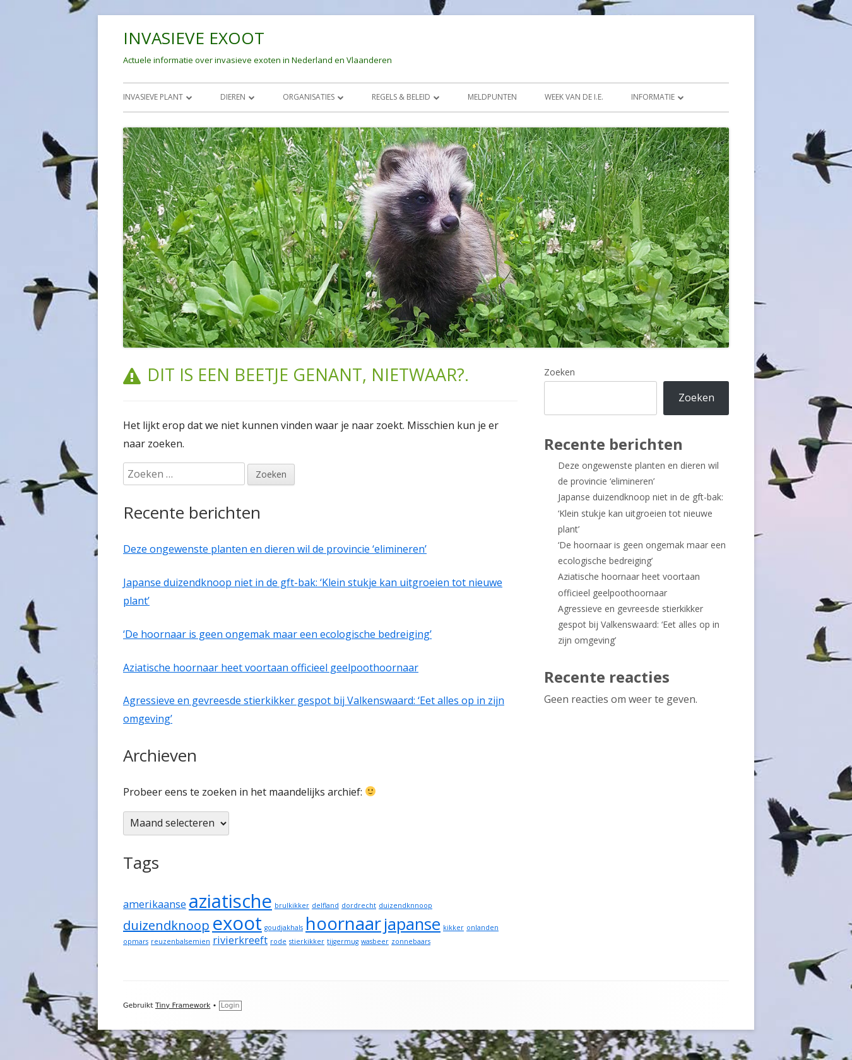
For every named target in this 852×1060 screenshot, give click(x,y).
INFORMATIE (653, 96)
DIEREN (233, 96)
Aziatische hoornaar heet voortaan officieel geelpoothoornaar (270, 667)
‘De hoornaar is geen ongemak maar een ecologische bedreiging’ (277, 634)
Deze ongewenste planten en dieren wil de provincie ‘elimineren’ (275, 549)
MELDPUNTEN (492, 96)
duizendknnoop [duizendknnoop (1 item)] (405, 905)
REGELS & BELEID (401, 96)
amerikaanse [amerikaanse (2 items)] (154, 904)
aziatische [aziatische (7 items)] (230, 901)
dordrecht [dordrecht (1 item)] (358, 905)
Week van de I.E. (574, 96)
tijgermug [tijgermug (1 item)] (342, 941)
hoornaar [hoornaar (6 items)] (343, 923)
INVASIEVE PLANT (153, 96)
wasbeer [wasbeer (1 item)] (375, 941)
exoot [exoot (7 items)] (237, 923)
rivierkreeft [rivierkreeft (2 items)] (240, 940)
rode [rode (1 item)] (278, 941)
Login (230, 1005)
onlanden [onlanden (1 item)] (482, 927)
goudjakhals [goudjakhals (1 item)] (283, 927)
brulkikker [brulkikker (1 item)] (292, 905)
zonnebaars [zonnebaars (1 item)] (410, 941)
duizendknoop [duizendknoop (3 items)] (166, 925)
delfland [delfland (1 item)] (325, 905)
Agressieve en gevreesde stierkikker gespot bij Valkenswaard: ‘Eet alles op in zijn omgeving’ (638, 624)
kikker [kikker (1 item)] (453, 927)
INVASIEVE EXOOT (193, 37)
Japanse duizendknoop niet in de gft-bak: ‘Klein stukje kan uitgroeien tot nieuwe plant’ (640, 512)
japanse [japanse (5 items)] (412, 924)
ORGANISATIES (308, 96)
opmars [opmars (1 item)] (135, 941)
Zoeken (559, 372)
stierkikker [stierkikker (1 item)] (306, 941)
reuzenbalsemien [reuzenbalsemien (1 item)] (180, 941)
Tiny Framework (182, 1005)
